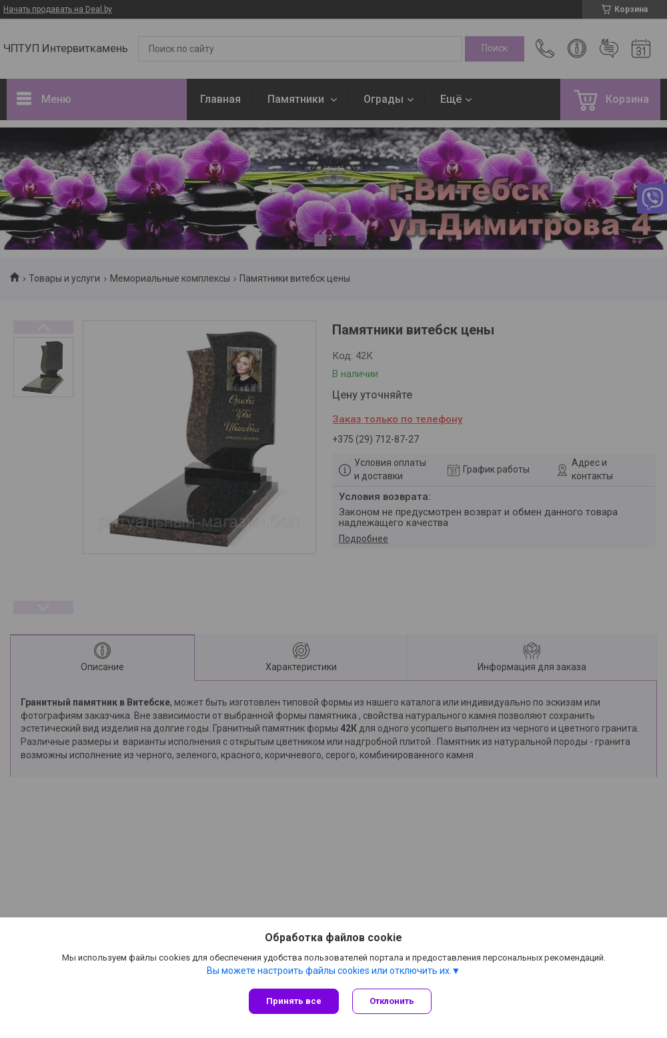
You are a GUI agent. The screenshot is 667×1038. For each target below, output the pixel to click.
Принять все (293, 1001)
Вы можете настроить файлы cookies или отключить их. (329, 970)
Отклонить (392, 1001)
